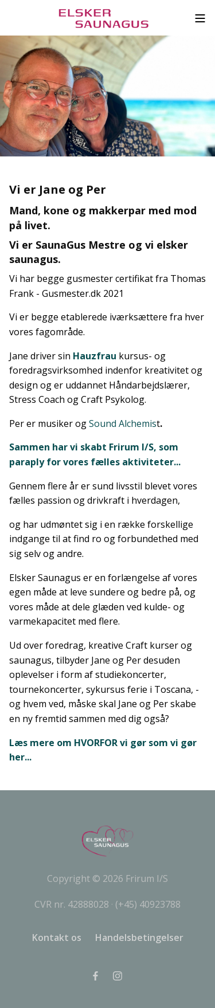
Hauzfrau (94, 356)
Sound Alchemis (123, 423)
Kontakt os (56, 937)
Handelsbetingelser (139, 937)
